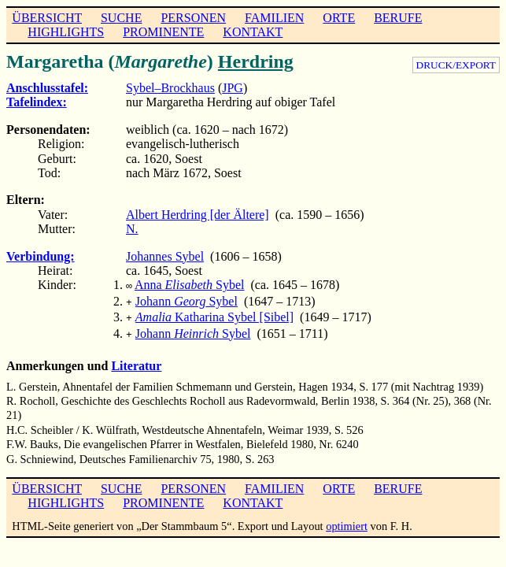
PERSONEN (193, 17)
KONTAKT (253, 32)
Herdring (256, 61)
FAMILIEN (274, 17)
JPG (232, 87)
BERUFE (398, 17)
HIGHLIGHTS (66, 32)
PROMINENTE (163, 32)
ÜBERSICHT (47, 17)
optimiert (346, 519)
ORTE (339, 17)
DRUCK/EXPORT (456, 65)
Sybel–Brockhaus (170, 87)
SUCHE (121, 17)
